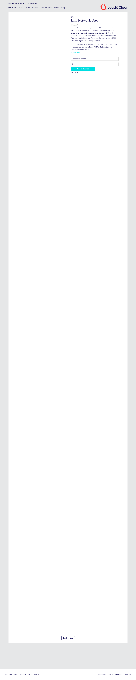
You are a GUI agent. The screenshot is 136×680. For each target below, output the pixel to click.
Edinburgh (32, 3)
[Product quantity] (95, 64)
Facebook (102, 675)
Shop (63, 7)
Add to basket (83, 69)
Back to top (68, 638)
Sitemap (23, 675)
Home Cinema (31, 7)
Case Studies (46, 7)
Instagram (119, 675)
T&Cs (30, 675)
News (56, 7)
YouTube (127, 675)
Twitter (110, 675)
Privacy (36, 675)
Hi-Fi (20, 7)
